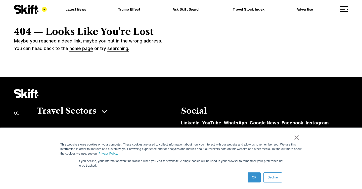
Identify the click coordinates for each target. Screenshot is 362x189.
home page (81, 48)
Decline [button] (273, 177)
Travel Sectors (66, 111)
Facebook (292, 122)
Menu (345, 9)
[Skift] (30, 9)
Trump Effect (129, 9)
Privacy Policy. (108, 153)
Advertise (305, 9)
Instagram (317, 122)
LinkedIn (190, 122)
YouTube (211, 122)
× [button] (296, 137)
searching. (118, 48)
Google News (264, 122)
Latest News (76, 9)
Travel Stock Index (248, 9)
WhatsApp (235, 122)
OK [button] (254, 177)
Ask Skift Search (187, 9)
